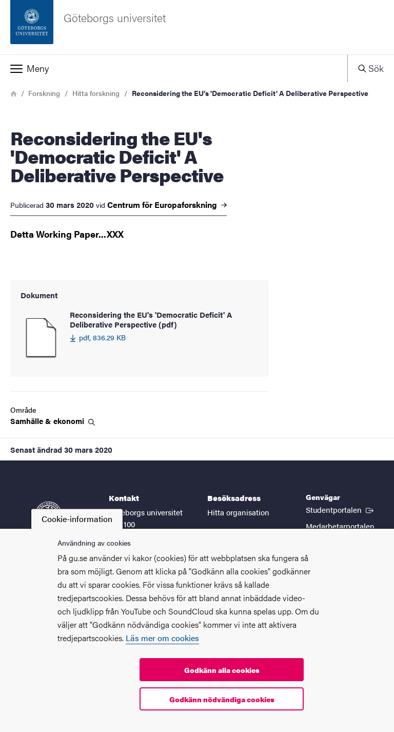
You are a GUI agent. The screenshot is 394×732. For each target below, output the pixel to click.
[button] (173, 68)
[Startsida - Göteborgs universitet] (197, 27)
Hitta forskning (96, 93)
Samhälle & (52, 421)
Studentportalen (341, 509)
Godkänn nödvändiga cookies (221, 699)
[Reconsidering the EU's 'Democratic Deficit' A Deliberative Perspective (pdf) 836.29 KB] (139, 338)
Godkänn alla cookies (222, 670)
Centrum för (167, 204)
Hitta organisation (238, 512)
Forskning (44, 93)
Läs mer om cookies (162, 638)
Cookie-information (77, 519)
